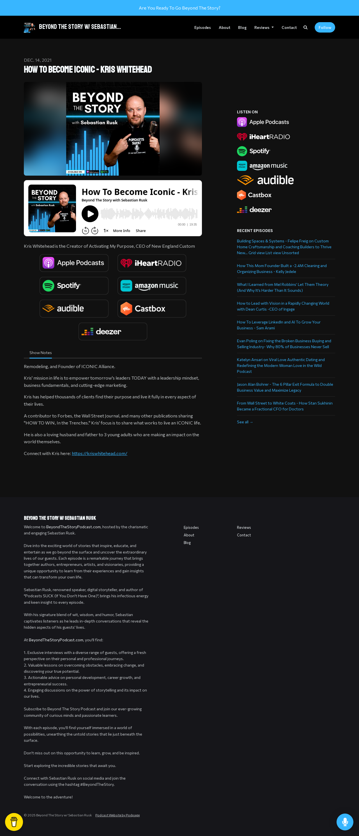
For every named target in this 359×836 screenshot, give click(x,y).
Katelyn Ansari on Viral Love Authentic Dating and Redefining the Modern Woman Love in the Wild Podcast (281, 365)
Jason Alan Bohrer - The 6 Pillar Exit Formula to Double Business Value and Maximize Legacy (285, 387)
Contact (289, 27)
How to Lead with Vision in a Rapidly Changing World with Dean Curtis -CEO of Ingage (283, 306)
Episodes (202, 27)
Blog (242, 27)
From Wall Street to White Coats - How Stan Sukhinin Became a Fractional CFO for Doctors (285, 406)
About (224, 27)
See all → (245, 421)
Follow (325, 27)
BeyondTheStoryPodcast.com (73, 526)
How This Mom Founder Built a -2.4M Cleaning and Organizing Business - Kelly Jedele (282, 268)
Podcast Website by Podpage (117, 815)
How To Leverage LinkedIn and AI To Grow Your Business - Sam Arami (279, 325)
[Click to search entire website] (305, 27)
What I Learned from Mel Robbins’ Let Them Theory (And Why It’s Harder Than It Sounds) (282, 287)
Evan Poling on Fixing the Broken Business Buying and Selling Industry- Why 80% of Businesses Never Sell (284, 343)
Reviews (262, 27)
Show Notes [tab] (40, 352)
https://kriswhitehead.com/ (99, 453)
